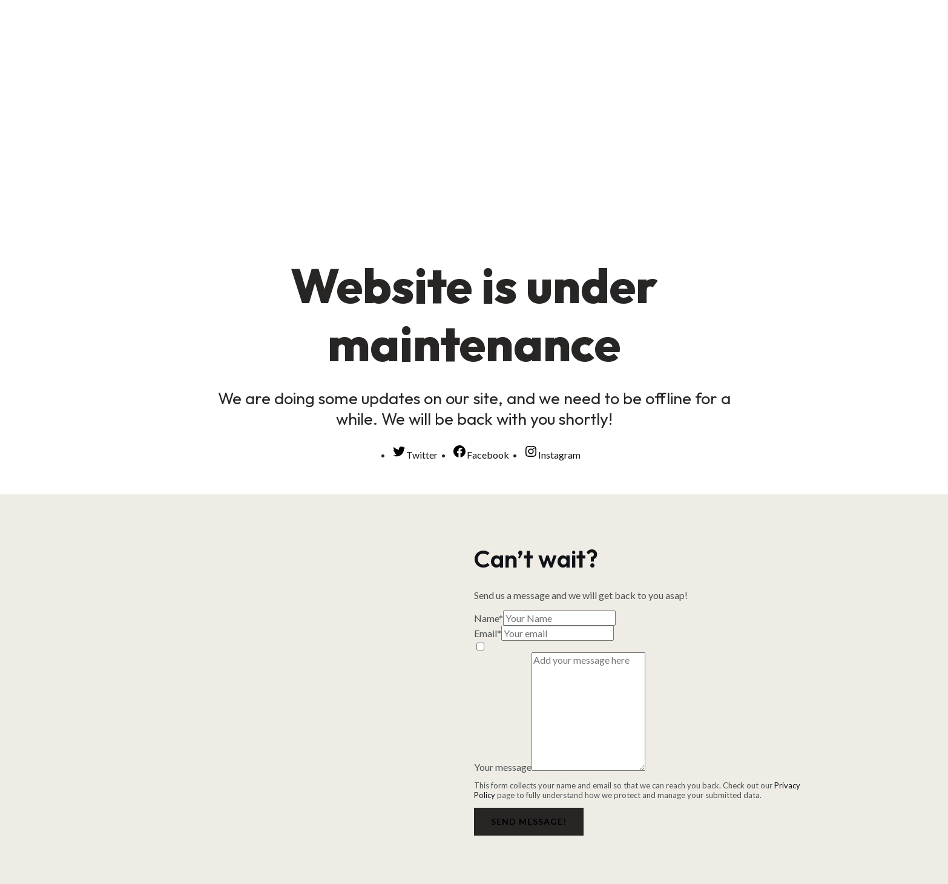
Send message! (529, 821)
